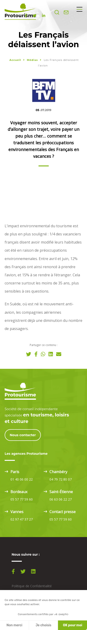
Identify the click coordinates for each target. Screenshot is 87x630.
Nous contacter (23, 435)
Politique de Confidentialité (32, 586)
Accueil (15, 60)
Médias (33, 60)
